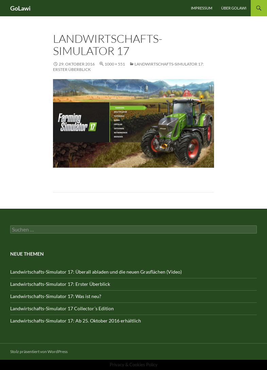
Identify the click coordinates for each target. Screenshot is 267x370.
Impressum (201, 8)
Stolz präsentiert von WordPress (39, 351)
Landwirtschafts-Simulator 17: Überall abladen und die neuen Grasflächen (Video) (96, 272)
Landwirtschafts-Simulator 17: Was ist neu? (55, 296)
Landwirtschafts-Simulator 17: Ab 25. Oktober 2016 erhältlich (75, 320)
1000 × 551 (115, 64)
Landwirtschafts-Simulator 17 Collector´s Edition (62, 308)
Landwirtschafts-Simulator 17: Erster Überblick (60, 284)
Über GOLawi (233, 8)
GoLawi (20, 8)
